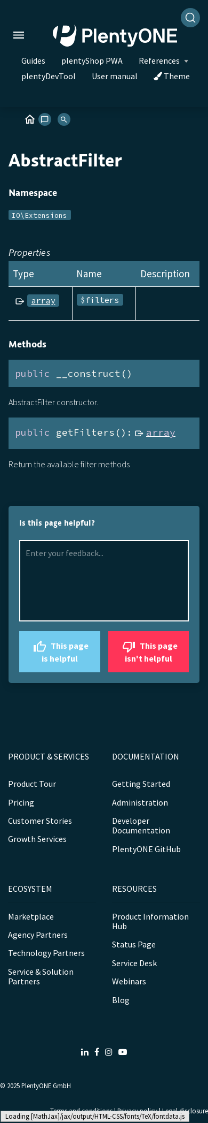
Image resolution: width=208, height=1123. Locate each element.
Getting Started (141, 783)
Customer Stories (40, 820)
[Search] (190, 17)
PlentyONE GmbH (46, 1085)
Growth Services (37, 838)
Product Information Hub (150, 921)
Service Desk (134, 963)
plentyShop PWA (92, 60)
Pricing (21, 802)
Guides (33, 60)
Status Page (134, 944)
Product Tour (32, 783)
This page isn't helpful (148, 651)
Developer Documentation (141, 825)
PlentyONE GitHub (146, 849)
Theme (172, 76)
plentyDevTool (48, 76)
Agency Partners (38, 934)
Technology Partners (46, 952)
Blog (121, 1000)
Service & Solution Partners (41, 976)
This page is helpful (59, 651)
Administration (140, 802)
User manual (115, 76)
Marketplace (31, 916)
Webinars (129, 981)
